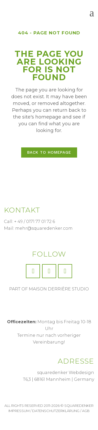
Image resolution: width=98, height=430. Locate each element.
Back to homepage (49, 152)
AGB (86, 411)
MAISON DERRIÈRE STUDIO (59, 288)
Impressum (19, 411)
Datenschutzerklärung (55, 411)
